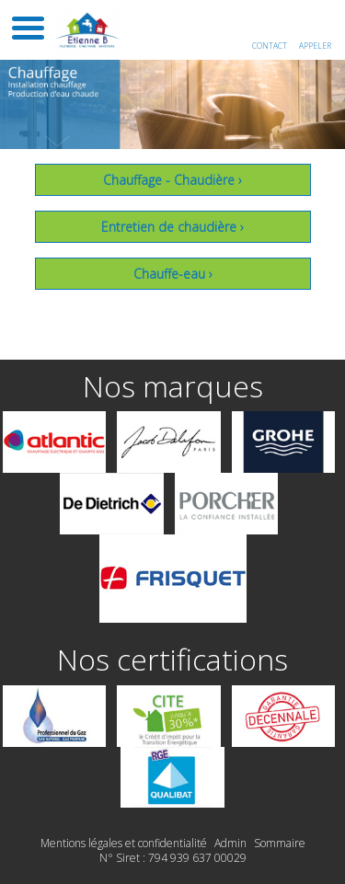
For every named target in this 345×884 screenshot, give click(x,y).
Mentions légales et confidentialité (123, 843)
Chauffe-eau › (173, 273)
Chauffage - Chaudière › (172, 180)
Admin (230, 843)
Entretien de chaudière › (172, 226)
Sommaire (279, 843)
